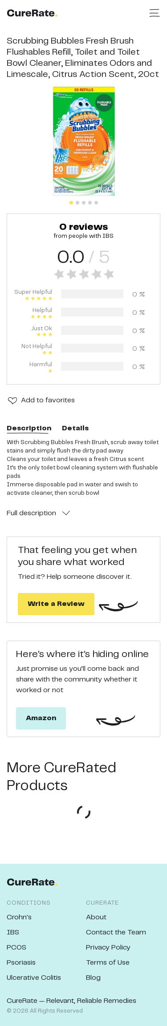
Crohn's (19, 917)
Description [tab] (29, 428)
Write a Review (56, 604)
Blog (93, 977)
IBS (13, 932)
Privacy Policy (108, 947)
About (96, 917)
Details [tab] (75, 428)
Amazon (41, 718)
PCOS (16, 947)
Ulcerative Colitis (34, 977)
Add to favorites (48, 400)
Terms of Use (108, 962)
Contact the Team (116, 932)
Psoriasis (21, 962)
